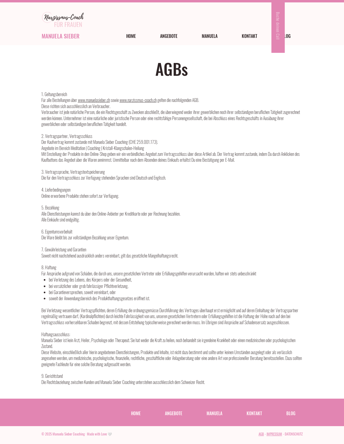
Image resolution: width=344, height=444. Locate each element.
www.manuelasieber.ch (94, 100)
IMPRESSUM (274, 434)
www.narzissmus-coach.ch (138, 100)
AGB (261, 434)
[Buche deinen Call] (278, 26)
